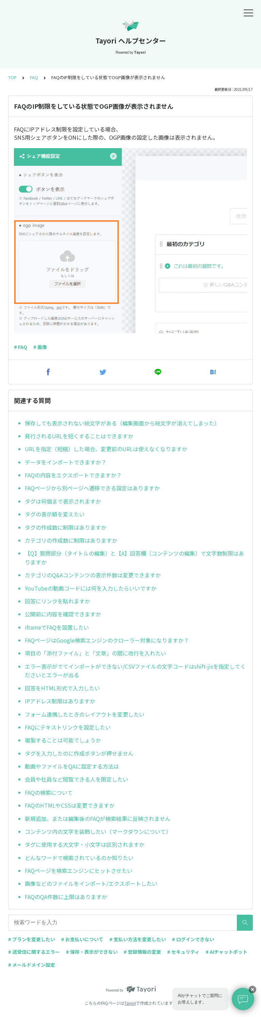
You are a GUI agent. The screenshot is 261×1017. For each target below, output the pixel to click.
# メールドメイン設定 (31, 964)
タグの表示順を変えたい (55, 514)
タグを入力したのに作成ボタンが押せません (79, 753)
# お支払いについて (82, 939)
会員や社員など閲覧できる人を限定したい (76, 779)
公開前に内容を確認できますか (63, 614)
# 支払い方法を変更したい (137, 939)
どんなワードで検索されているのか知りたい (79, 858)
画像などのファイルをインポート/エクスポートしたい (91, 883)
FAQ (34, 77)
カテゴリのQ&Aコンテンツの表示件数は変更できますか (93, 575)
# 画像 (40, 347)
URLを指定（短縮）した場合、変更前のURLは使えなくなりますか (106, 449)
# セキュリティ (183, 951)
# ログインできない (193, 939)
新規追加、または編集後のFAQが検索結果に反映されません (98, 818)
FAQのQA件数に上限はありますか (66, 897)
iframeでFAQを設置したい (57, 627)
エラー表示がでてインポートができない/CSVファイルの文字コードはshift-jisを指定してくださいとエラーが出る (135, 670)
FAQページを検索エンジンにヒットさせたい (79, 870)
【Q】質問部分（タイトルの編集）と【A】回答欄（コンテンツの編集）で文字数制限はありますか (134, 557)
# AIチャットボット (226, 951)
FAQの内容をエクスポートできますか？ (73, 475)
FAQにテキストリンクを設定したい (68, 727)
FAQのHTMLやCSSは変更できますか (70, 805)
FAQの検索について (49, 792)
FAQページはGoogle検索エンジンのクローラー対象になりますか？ (107, 640)
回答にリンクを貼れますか (57, 601)
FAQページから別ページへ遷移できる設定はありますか (92, 488)
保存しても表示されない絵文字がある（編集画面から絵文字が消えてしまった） (122, 423)
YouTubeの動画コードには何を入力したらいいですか (90, 588)
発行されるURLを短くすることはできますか (79, 436)
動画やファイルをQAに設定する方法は (72, 766)
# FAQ (20, 347)
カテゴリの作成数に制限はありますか (71, 540)
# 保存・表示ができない (92, 951)
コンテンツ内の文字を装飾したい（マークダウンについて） (98, 831)
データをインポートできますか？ (65, 462)
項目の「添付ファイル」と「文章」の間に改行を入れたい (95, 653)
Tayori (130, 1003)
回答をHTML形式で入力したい (62, 688)
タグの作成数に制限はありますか (65, 527)
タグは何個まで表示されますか (63, 501)
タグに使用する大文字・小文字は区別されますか (84, 844)
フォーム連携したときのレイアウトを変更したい (84, 714)
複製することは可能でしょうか (63, 740)
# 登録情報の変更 (142, 951)
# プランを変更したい (31, 939)
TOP (12, 77)
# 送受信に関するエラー (34, 951)
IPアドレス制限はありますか (60, 701)
